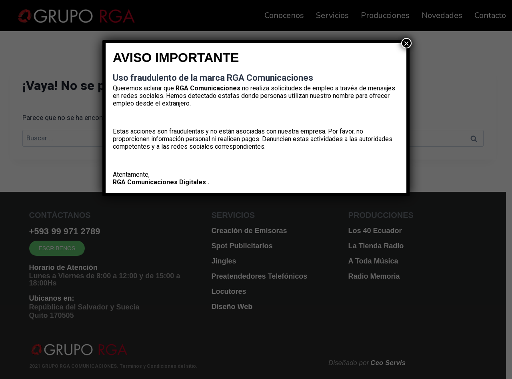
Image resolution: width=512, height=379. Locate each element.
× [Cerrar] (406, 43)
